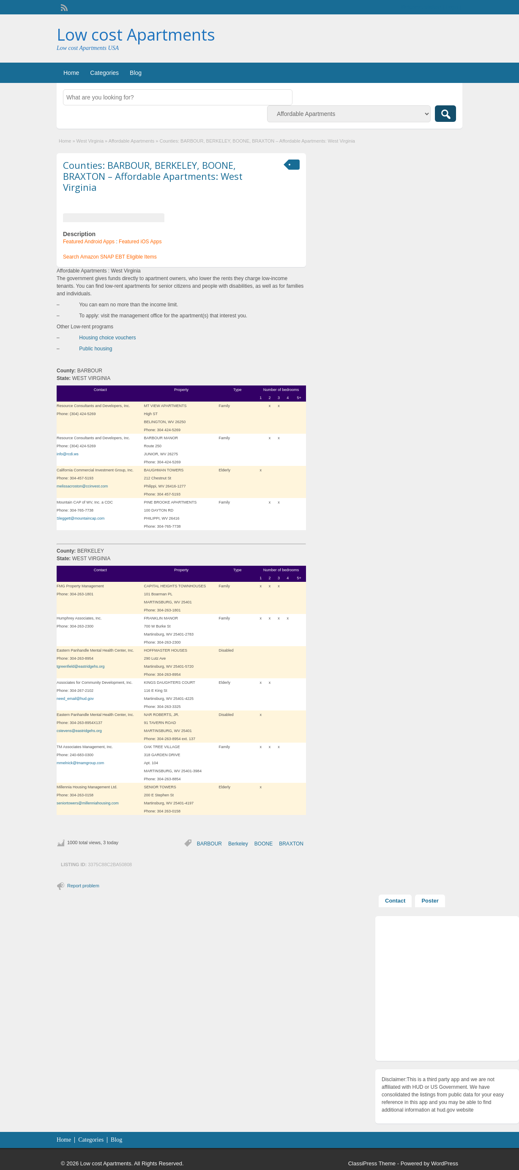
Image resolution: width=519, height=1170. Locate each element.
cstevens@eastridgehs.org (79, 731)
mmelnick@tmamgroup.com (80, 763)
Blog (136, 72)
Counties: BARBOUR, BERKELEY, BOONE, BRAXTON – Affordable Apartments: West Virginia (153, 176)
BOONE (263, 844)
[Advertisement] (447, 990)
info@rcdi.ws (68, 454)
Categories (104, 72)
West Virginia (90, 140)
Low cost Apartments (136, 34)
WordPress (444, 1163)
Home (71, 72)
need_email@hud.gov (75, 698)
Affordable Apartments (132, 140)
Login (452, 7)
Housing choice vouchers (107, 338)
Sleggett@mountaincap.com (80, 518)
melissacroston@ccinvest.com (82, 486)
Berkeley (238, 844)
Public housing (95, 349)
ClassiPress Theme (372, 1163)
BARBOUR (209, 844)
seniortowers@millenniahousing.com (88, 803)
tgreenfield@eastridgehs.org (80, 666)
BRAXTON (291, 844)
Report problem (83, 885)
